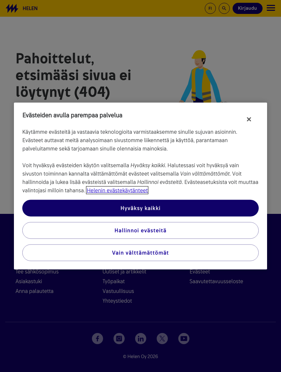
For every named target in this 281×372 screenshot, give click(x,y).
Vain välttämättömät (140, 252)
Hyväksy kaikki (140, 208)
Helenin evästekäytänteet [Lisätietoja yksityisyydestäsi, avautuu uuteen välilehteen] (117, 190)
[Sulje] (249, 119)
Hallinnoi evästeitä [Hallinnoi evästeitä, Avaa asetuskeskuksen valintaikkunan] (140, 230)
